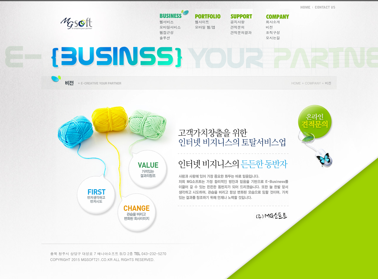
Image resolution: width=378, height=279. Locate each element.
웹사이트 (202, 21)
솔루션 (164, 37)
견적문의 (237, 27)
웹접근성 (166, 32)
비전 (269, 27)
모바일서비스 (170, 27)
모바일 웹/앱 (205, 27)
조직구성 (273, 32)
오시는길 (273, 37)
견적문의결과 (241, 32)
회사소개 (273, 21)
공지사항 (237, 21)
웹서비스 (166, 21)
